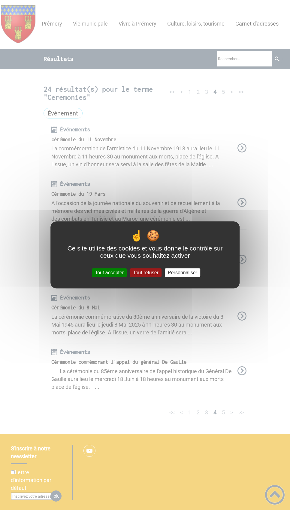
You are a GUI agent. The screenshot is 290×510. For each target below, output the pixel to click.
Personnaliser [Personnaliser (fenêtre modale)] (182, 272)
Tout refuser (145, 272)
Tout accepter (109, 272)
